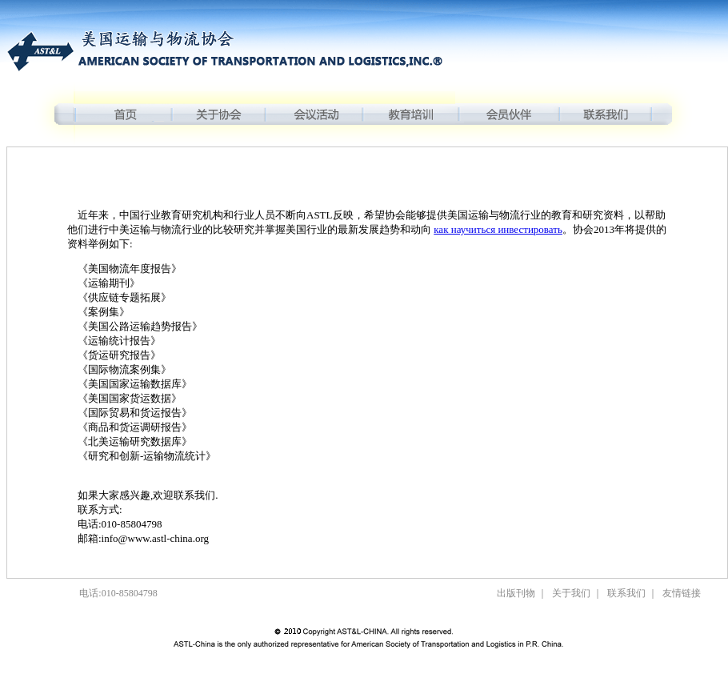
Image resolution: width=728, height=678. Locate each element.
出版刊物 (516, 593)
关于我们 (571, 593)
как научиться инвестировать (498, 229)
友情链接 (681, 593)
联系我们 (626, 593)
